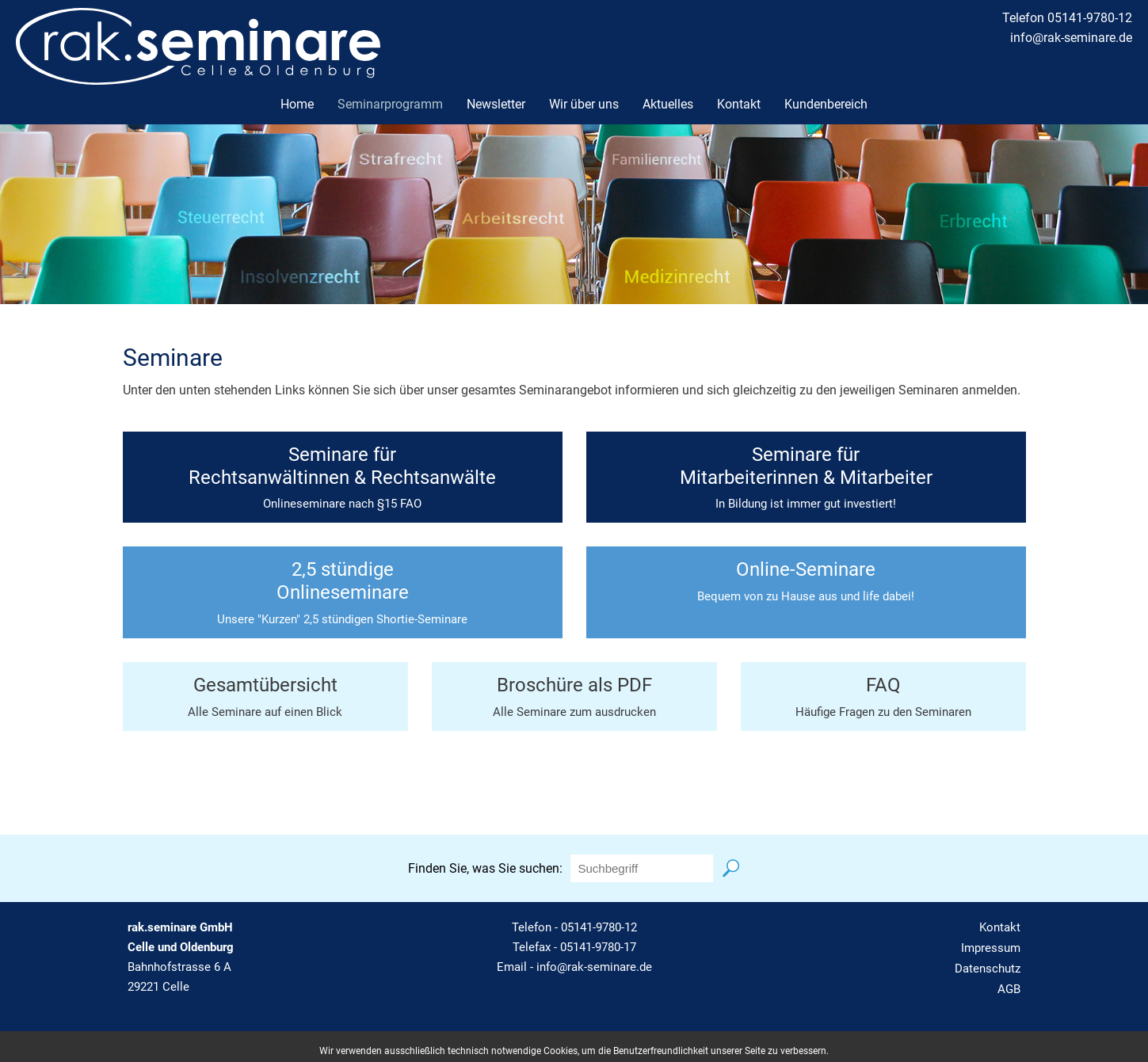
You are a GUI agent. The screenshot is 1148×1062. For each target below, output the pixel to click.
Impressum (990, 948)
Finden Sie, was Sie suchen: (485, 868)
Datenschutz (987, 968)
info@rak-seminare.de (1071, 37)
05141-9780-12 (599, 927)
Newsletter (496, 104)
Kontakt (739, 104)
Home (297, 104)
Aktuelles (668, 104)
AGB (1008, 989)
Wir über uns (584, 104)
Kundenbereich (826, 104)
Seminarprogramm (390, 104)
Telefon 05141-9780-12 (1067, 17)
